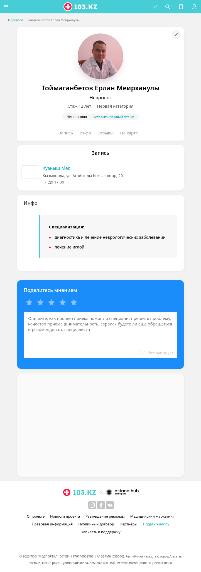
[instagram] (92, 505)
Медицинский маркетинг (152, 516)
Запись (66, 133)
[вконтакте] (110, 505)
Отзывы (106, 133)
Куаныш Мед (56, 168)
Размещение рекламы (104, 516)
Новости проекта (65, 516)
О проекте (36, 516)
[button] (7, 6)
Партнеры (129, 524)
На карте (129, 133)
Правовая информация (52, 524)
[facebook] (101, 505)
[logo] (81, 6)
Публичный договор (96, 524)
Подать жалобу (156, 524)
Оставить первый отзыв (113, 117)
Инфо (85, 133)
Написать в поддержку (100, 531)
